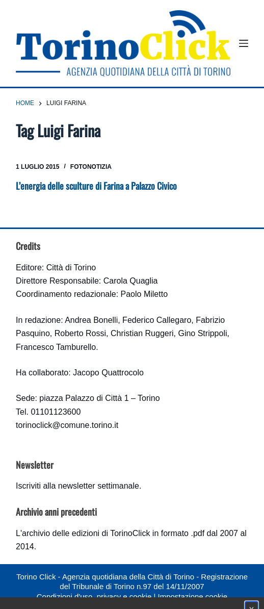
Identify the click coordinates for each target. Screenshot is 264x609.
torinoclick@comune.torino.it (67, 425)
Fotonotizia (91, 166)
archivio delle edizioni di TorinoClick (86, 533)
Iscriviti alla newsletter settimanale (77, 485)
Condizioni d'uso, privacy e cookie (94, 596)
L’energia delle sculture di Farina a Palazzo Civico (96, 185)
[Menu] (243, 43)
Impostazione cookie (192, 596)
